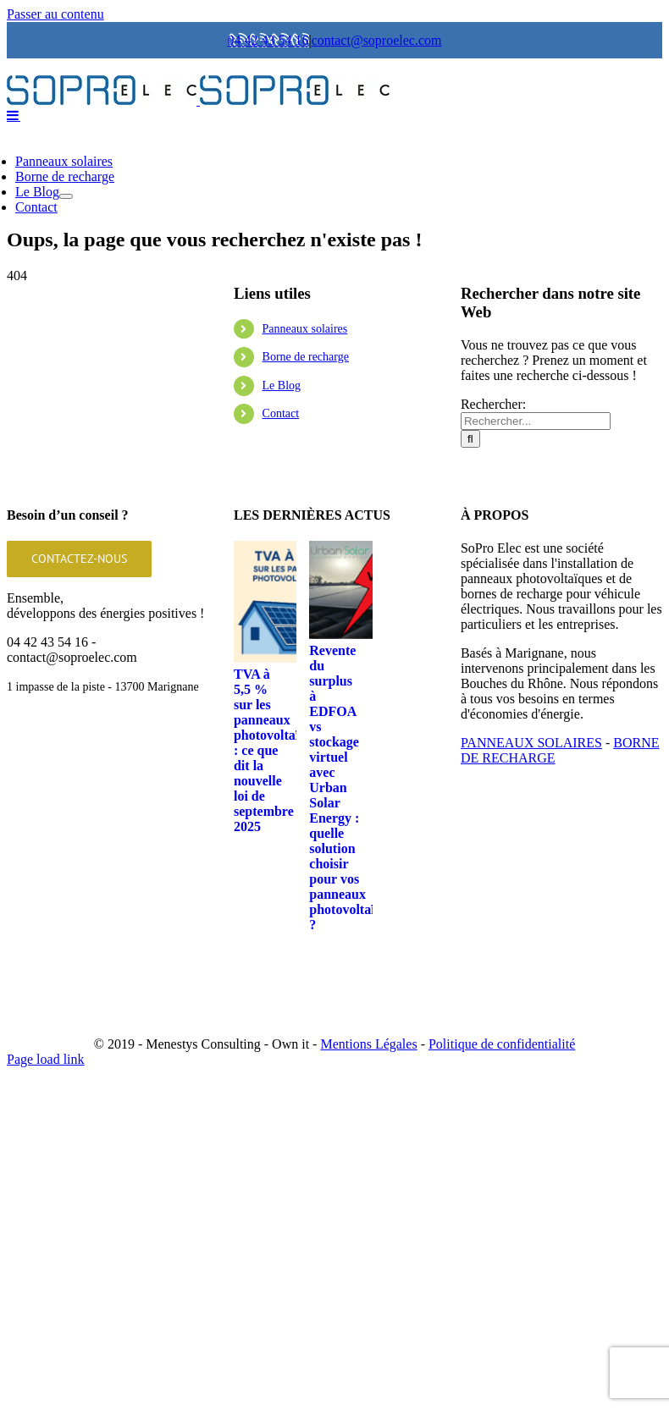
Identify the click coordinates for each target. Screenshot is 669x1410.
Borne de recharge (306, 526)
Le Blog (282, 555)
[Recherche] (470, 609)
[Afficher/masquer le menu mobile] (13, 285)
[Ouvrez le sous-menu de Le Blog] (66, 366)
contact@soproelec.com (377, 40)
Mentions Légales (368, 1214)
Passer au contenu (55, 14)
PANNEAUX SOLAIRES (531, 913)
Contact (281, 583)
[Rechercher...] (536, 591)
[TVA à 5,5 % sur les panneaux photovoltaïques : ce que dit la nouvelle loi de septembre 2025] (295, 772)
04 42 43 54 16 (268, 40)
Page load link (46, 1229)
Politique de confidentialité (501, 1214)
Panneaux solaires (305, 499)
